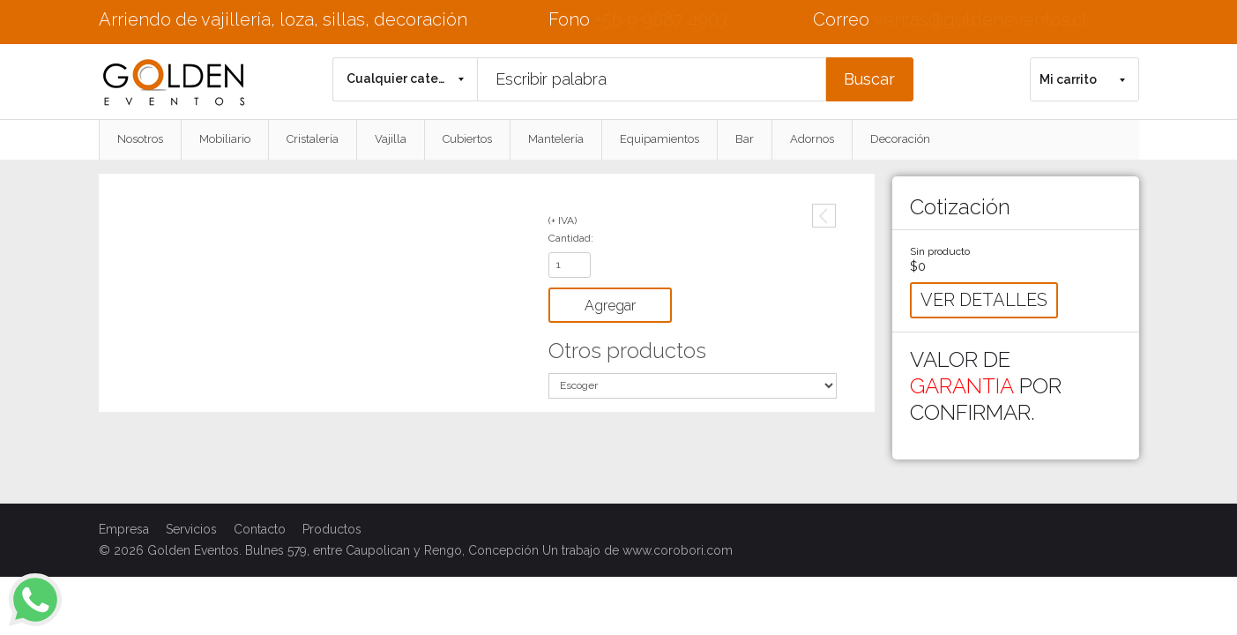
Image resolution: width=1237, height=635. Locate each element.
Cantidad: (570, 238)
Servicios (191, 529)
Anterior (824, 216)
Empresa (124, 529)
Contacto (260, 529)
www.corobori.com (677, 550)
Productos (331, 529)
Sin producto (940, 251)
